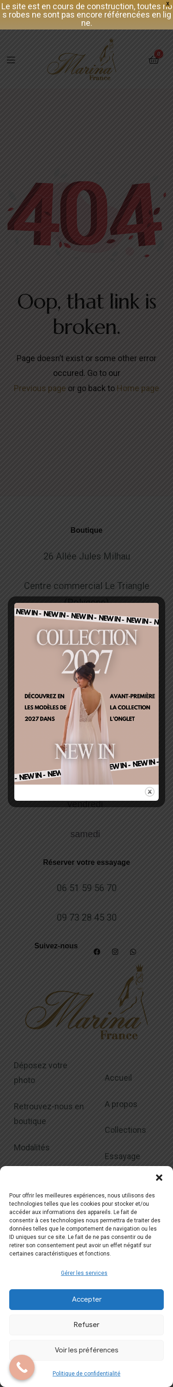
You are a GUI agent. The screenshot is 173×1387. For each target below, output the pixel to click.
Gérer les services (84, 1273)
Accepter (86, 1299)
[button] (159, 1177)
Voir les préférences (87, 1350)
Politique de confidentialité (86, 1373)
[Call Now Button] (22, 1367)
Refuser (86, 1325)
